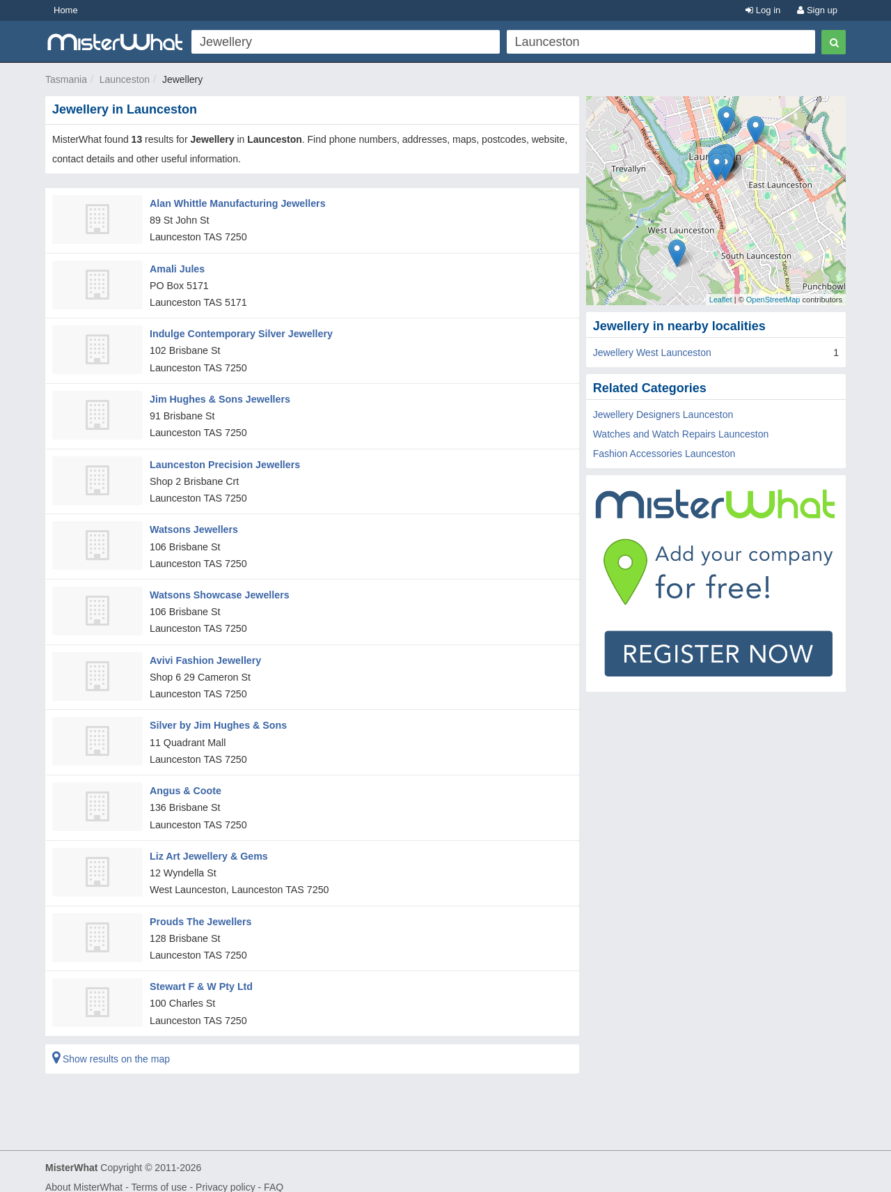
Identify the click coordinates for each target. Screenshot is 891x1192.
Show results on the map (111, 1047)
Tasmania (66, 79)
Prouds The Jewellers (200, 910)
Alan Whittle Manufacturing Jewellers (236, 202)
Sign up (817, 10)
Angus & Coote (185, 781)
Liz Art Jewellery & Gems (208, 846)
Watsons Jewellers (193, 524)
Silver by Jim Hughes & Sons (217, 717)
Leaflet (720, 299)
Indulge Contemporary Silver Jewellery (239, 331)
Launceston (125, 79)
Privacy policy (225, 1175)
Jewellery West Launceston (652, 352)
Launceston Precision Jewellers (223, 459)
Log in (763, 10)
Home (66, 10)
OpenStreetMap (773, 299)
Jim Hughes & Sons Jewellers (218, 395)
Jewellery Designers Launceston (663, 414)
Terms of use (159, 1175)
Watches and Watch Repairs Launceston (681, 434)
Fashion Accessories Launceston (664, 453)
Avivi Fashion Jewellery (204, 653)
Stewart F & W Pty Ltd (200, 974)
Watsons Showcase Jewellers (218, 588)
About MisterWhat (84, 1175)
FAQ (273, 1175)
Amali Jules (177, 266)
